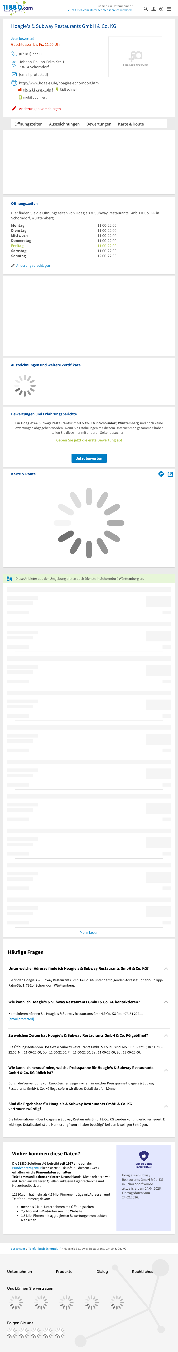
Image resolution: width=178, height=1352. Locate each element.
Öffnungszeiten (28, 124)
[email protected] (21, 1019)
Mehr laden (89, 932)
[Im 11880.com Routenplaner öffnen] (161, 473)
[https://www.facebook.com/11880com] (12, 1333)
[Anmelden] (155, 8)
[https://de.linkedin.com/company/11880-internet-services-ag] (48, 1333)
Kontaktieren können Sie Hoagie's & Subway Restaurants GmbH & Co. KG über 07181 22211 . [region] (75, 1016)
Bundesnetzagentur (27, 1168)
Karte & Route (131, 124)
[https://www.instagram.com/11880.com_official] (24, 1333)
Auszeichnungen (64, 124)
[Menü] (171, 8)
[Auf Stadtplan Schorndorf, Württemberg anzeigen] (170, 473)
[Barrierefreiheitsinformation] (163, 8)
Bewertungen (98, 124)
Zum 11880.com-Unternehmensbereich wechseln (100, 10)
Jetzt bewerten (89, 458)
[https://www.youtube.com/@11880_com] (60, 1333)
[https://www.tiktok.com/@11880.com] (36, 1333)
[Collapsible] (166, 968)
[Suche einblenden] (147, 8)
